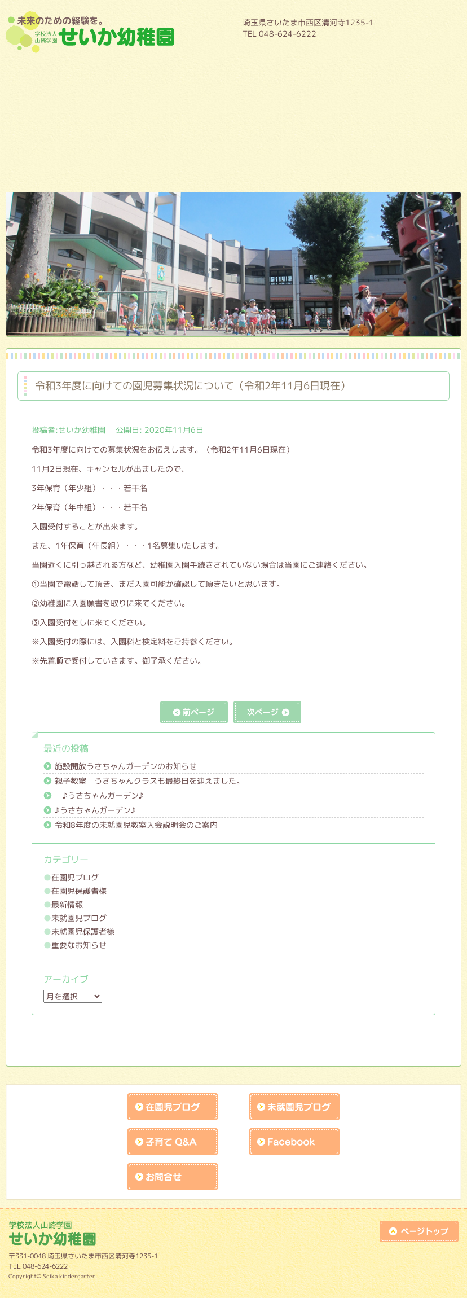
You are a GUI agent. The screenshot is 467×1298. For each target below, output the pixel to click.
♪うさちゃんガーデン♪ (99, 795)
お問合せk (172, 1176)
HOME (421, 27)
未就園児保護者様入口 (233, 165)
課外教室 (323, 134)
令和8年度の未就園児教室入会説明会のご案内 (136, 824)
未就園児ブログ (79, 918)
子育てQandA (172, 1141)
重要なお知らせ (79, 945)
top (419, 1231)
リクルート (323, 165)
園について (143, 74)
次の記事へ (267, 712)
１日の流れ (143, 104)
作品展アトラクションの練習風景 (143, 165)
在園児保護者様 (79, 890)
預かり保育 (233, 104)
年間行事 (323, 74)
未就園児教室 (143, 134)
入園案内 (323, 104)
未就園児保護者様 (82, 931)
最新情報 (67, 904)
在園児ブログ (75, 877)
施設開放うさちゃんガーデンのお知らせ (126, 766)
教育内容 (233, 74)
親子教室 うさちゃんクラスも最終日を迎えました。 (149, 780)
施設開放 (233, 134)
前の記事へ (194, 712)
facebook (294, 1141)
